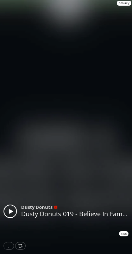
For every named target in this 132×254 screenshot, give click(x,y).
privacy (124, 3)
